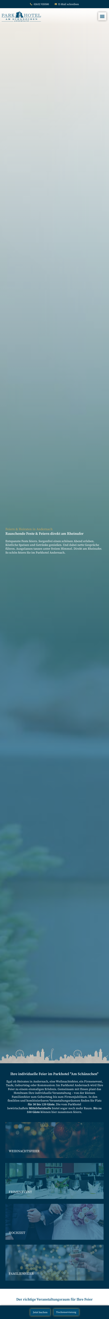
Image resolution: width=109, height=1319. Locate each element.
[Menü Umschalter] (102, 16)
